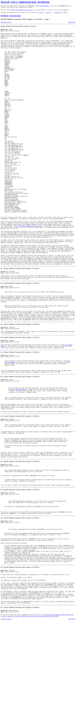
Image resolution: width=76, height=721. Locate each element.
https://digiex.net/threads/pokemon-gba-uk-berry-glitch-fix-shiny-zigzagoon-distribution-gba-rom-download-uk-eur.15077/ (37, 715)
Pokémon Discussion (11, 18)
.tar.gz (41, 14)
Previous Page (5, 25)
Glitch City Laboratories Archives (25, 2)
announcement (44, 6)
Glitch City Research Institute (21, 11)
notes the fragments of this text (29, 267)
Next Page (72, 25)
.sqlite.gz (57, 14)
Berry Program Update (18, 455)
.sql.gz (47, 14)
